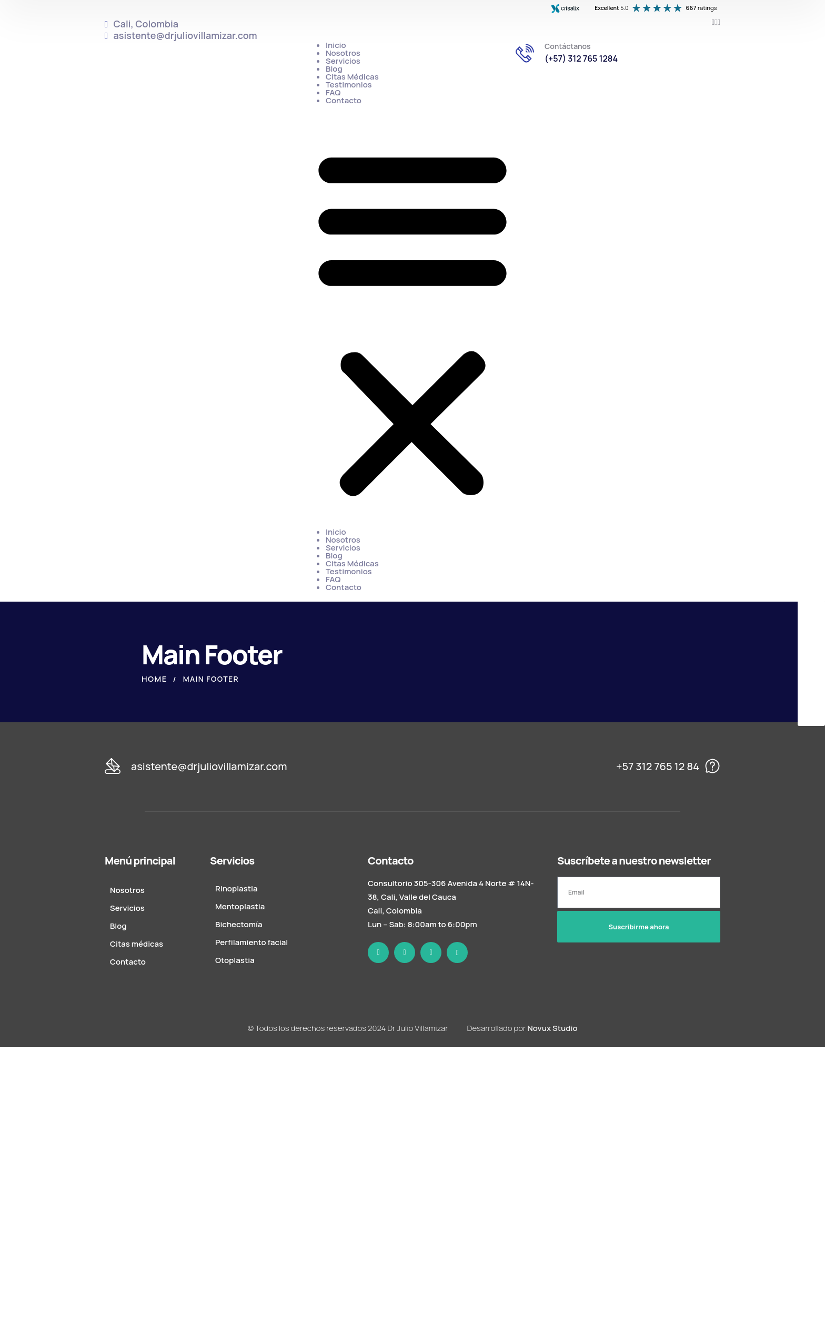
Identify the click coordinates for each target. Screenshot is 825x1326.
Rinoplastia (236, 888)
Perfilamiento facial (251, 942)
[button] (412, 321)
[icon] (713, 22)
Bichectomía (238, 924)
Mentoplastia (240, 906)
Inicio (336, 45)
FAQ (333, 92)
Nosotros (343, 52)
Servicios (343, 60)
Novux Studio (552, 1028)
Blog (334, 68)
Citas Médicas (352, 76)
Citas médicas (136, 943)
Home (154, 678)
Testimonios (349, 84)
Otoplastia (235, 960)
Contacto (343, 100)
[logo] (414, 766)
